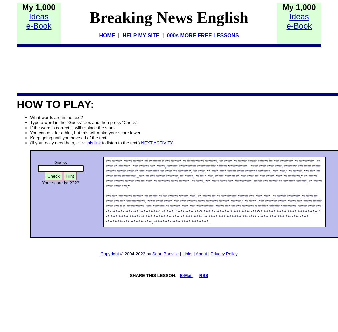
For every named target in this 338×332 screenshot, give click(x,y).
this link (93, 142)
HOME (107, 35)
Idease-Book (38, 21)
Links (187, 253)
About (201, 253)
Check (53, 176)
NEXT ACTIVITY (157, 142)
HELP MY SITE (141, 35)
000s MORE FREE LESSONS (203, 35)
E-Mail (186, 275)
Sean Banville (165, 253)
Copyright (109, 253)
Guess (60, 162)
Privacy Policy (224, 253)
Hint (70, 176)
